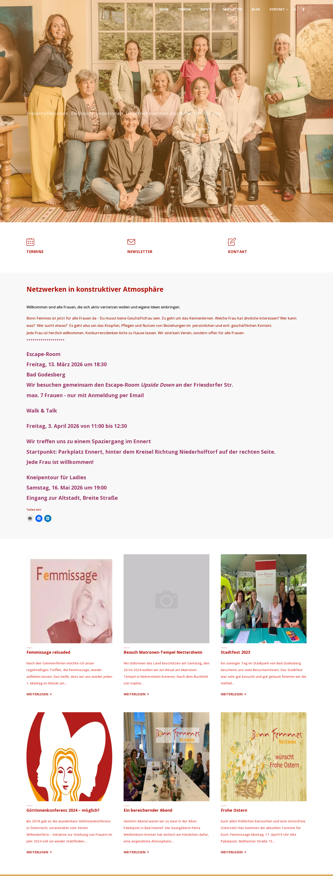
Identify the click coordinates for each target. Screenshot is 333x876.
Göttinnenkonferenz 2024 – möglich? (63, 810)
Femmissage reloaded (48, 652)
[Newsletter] (131, 244)
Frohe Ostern (234, 810)
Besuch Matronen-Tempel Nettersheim (163, 652)
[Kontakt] (232, 244)
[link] (294, 9)
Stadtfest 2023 (235, 652)
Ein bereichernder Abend (148, 810)
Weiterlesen (39, 694)
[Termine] (30, 244)
